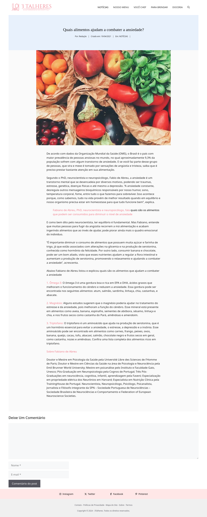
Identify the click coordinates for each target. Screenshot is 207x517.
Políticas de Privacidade (93, 505)
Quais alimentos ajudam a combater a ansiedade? (103, 29)
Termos (129, 505)
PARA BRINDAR (159, 7)
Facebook (118, 493)
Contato (78, 505)
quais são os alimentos (145, 210)
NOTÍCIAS (103, 7)
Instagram (68, 493)
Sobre (121, 505)
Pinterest (143, 493)
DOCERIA (177, 7)
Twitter (91, 493)
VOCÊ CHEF (140, 7)
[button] (188, 7)
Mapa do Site (111, 505)
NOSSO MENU (121, 7)
